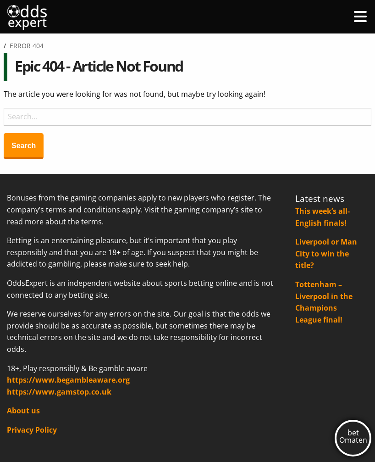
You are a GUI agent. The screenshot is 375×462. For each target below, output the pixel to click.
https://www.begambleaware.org (68, 380)
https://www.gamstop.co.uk (59, 392)
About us (23, 411)
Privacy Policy (32, 430)
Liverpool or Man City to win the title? (326, 253)
